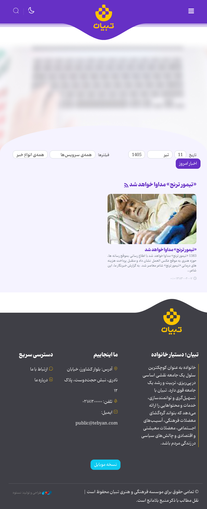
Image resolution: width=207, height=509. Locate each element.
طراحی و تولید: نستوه (32, 492)
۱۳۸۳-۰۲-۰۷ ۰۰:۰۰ (181, 278)
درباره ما (41, 380)
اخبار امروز (188, 163)
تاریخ (192, 155)
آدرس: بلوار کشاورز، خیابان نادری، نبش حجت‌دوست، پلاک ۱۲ (91, 380)
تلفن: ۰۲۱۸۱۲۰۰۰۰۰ (97, 401)
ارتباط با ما (39, 369)
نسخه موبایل (105, 464)
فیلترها (103, 155)
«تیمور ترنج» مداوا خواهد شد (162, 184)
